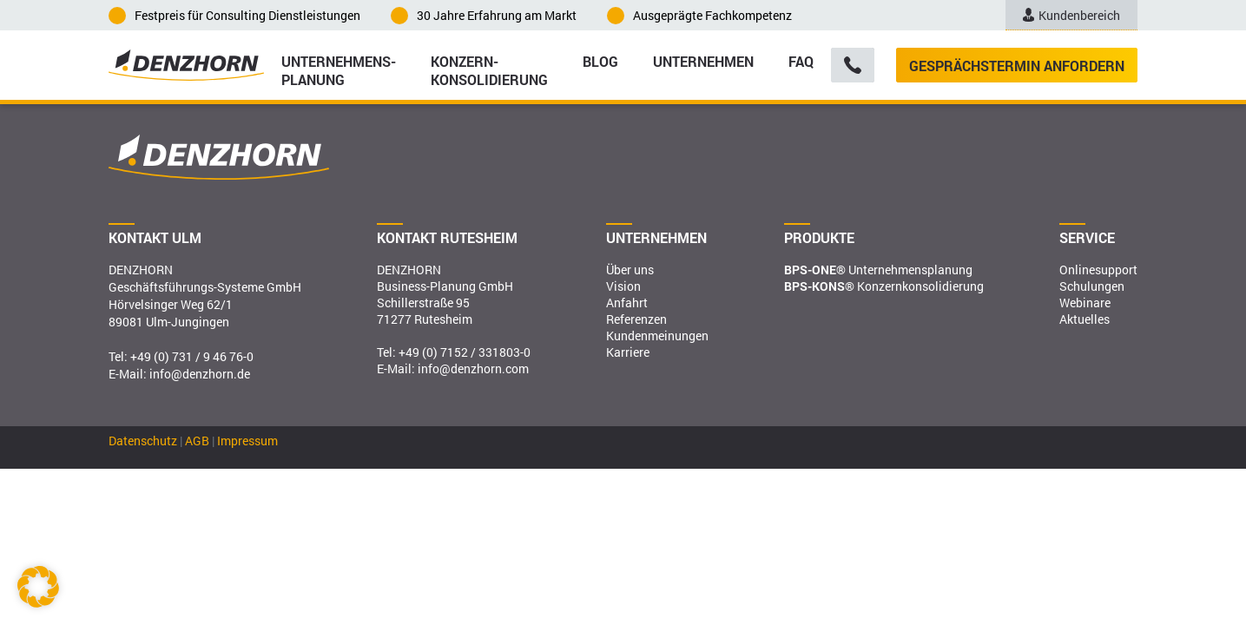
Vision (623, 286)
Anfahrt (627, 302)
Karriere (627, 352)
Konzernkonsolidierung (884, 286)
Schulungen (1091, 286)
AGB (197, 440)
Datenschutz (143, 440)
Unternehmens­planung (338, 69)
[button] (38, 587)
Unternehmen (703, 61)
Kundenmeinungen (657, 335)
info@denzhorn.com (473, 368)
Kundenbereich (1071, 15)
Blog (600, 61)
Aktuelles (1084, 319)
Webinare (1085, 302)
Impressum (247, 440)
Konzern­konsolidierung (489, 69)
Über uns (630, 269)
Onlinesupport (1098, 269)
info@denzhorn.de (199, 373)
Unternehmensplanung (878, 269)
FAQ (801, 61)
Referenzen (636, 319)
